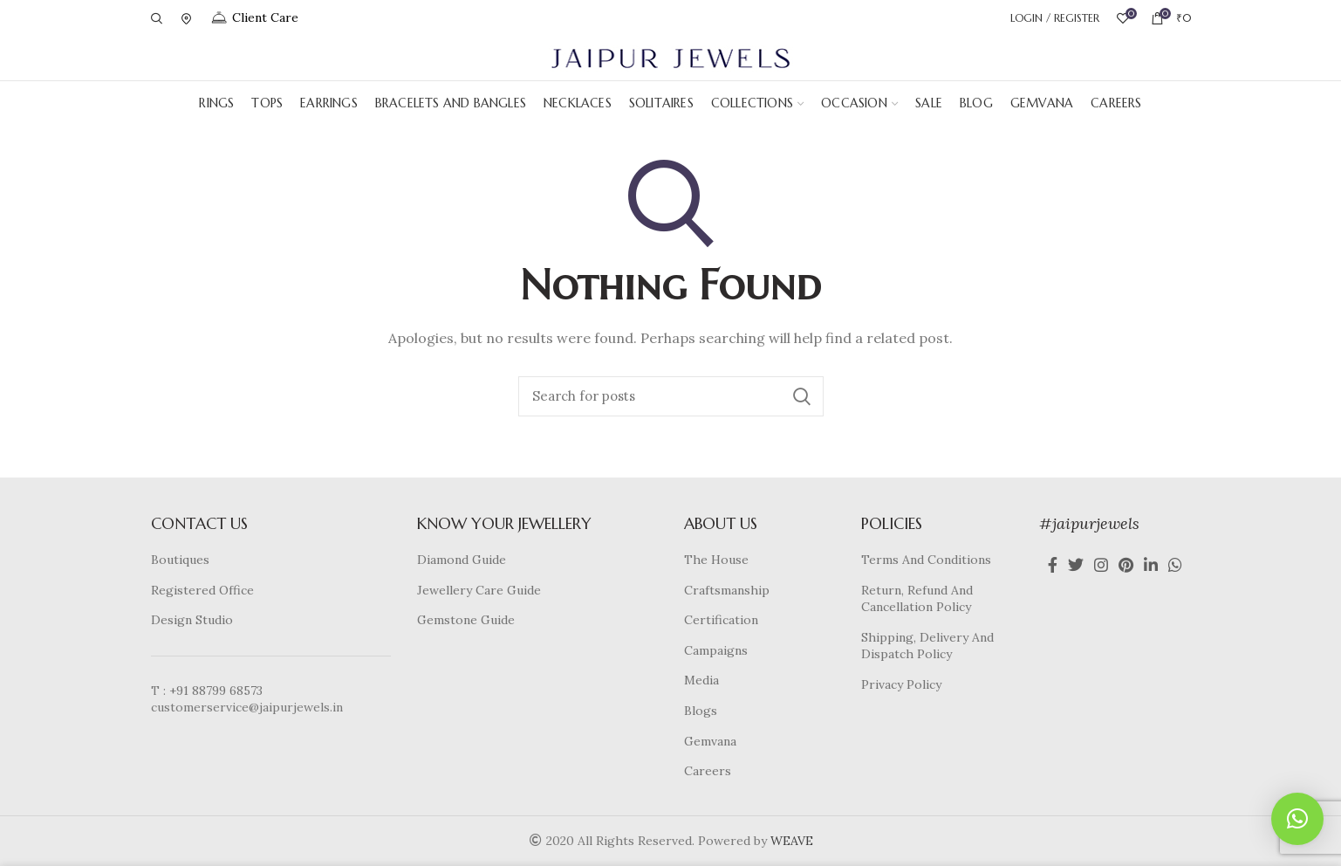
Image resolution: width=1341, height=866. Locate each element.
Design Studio (192, 620)
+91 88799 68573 (216, 690)
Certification (721, 620)
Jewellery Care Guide (479, 590)
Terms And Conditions (926, 559)
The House (716, 559)
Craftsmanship (727, 590)
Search (802, 396)
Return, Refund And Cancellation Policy (917, 598)
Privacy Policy (901, 684)
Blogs (700, 710)
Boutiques (180, 559)
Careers (707, 771)
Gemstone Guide (466, 620)
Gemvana (710, 741)
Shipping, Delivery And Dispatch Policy (927, 646)
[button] (1297, 819)
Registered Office (202, 590)
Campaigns (716, 650)
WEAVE (791, 841)
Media (701, 680)
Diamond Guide (461, 559)
